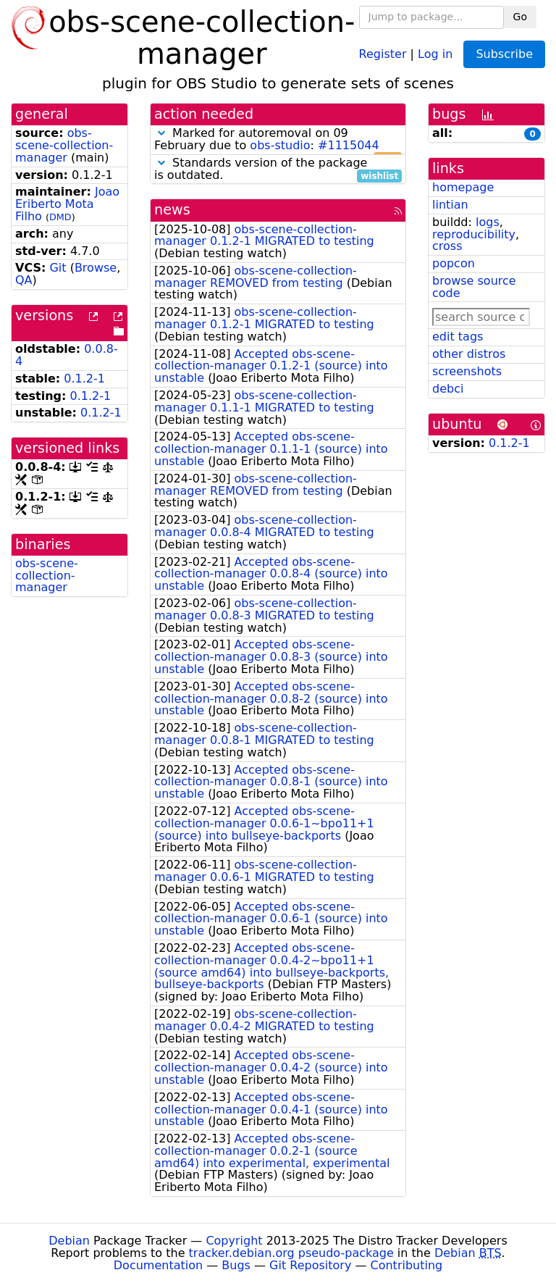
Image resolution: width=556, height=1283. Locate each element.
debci (447, 389)
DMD (60, 217)
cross (447, 246)
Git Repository (310, 1265)
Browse (96, 268)
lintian (450, 205)
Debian (69, 1241)
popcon (453, 263)
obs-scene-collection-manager (64, 145)
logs (488, 222)
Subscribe (504, 54)
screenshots (467, 371)
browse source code (474, 287)
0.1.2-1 (84, 378)
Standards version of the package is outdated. (278, 169)
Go (520, 16)
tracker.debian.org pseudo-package (291, 1253)
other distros (468, 354)
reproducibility (473, 234)
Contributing (407, 1265)
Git (57, 268)
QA (24, 280)
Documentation (158, 1265)
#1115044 (348, 145)
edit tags (457, 336)
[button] (161, 133)
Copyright (234, 1241)
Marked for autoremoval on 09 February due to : (278, 140)
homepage (463, 187)
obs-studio (280, 145)
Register (383, 53)
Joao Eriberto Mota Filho (67, 204)
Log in (435, 53)
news (172, 209)
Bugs (236, 1265)
